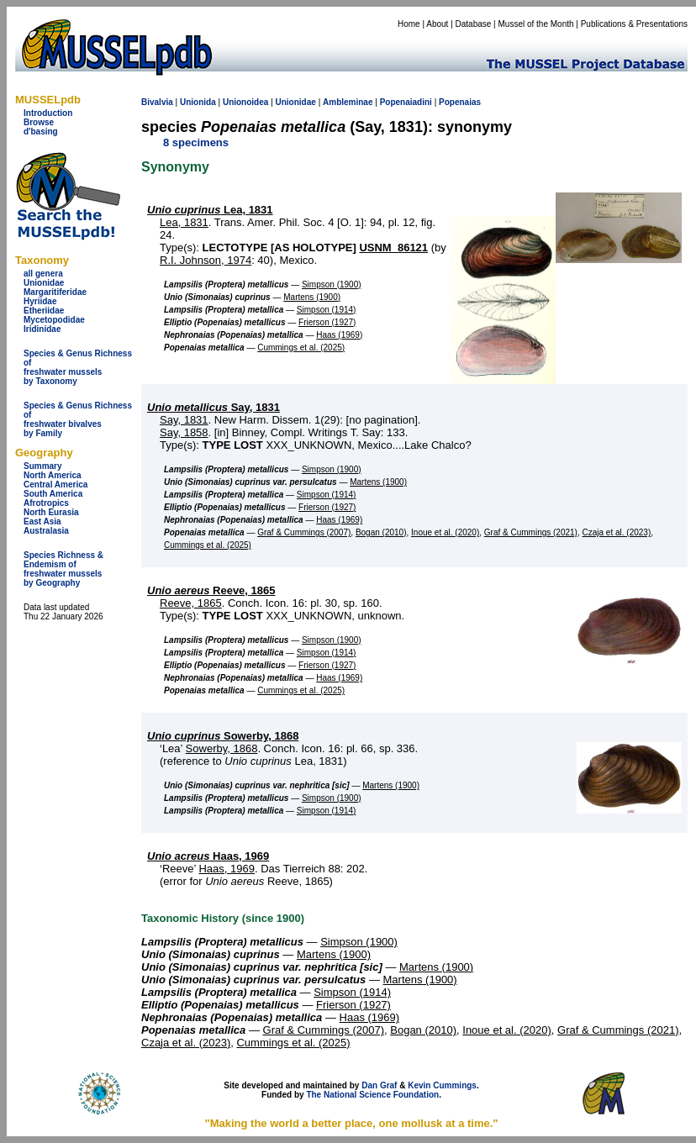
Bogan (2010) (381, 532)
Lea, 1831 (210, 209)
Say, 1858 (184, 432)
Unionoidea (245, 102)
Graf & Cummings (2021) (530, 532)
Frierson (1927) (327, 322)
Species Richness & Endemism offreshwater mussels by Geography (63, 568)
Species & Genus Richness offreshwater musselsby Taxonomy (78, 367)
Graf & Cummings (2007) (304, 532)
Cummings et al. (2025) (301, 347)
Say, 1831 (213, 407)
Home (409, 24)
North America (53, 475)
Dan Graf (379, 1085)
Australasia (46, 530)
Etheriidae (44, 310)
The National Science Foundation (372, 1094)
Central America (55, 484)
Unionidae (44, 282)
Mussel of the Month (536, 24)
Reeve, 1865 (211, 590)
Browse (39, 122)
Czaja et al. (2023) (617, 532)
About (437, 24)
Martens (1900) (311, 297)
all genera (43, 273)
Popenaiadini (406, 102)
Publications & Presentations (634, 24)
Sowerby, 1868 (222, 736)
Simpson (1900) (331, 284)
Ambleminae (347, 102)
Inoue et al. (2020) (445, 532)
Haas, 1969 (208, 856)
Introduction (48, 113)
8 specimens (196, 142)
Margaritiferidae (55, 292)
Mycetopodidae (54, 319)
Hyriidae (40, 301)
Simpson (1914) (326, 309)
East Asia (42, 521)
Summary (43, 466)
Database (474, 24)
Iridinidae (42, 329)
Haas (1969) (339, 335)
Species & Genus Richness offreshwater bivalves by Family (78, 419)
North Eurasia (51, 512)
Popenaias (460, 102)
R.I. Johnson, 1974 (205, 260)
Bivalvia (157, 102)
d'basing (41, 131)
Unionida (198, 102)
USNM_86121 (393, 247)
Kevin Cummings (442, 1085)
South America (53, 493)
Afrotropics (46, 503)
